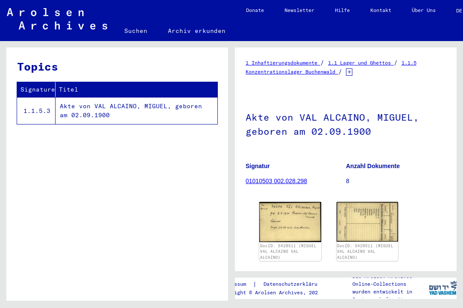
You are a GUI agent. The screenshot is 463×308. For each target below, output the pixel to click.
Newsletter (299, 10)
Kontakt (380, 10)
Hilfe (342, 10)
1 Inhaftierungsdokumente (283, 62)
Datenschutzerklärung (293, 284)
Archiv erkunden (197, 31)
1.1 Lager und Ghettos (361, 62)
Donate (255, 10)
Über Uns (424, 10)
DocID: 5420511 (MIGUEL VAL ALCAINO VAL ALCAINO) (288, 251)
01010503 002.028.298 (276, 181)
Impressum (232, 284)
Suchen (135, 31)
